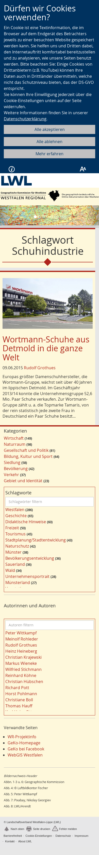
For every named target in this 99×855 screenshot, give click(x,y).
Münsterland (17, 582)
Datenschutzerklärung (25, 119)
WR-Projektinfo (22, 737)
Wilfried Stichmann (23, 669)
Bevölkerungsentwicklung (29, 558)
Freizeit (12, 528)
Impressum (81, 835)
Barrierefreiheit (13, 835)
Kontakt (9, 841)
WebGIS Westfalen (25, 755)
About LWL (25, 841)
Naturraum (14, 444)
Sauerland (15, 564)
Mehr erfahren (49, 154)
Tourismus (15, 534)
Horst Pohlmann (21, 693)
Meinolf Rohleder (21, 639)
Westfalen (14, 509)
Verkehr (11, 474)
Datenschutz (63, 835)
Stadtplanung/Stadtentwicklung (35, 540)
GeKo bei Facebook (26, 749)
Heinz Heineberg (21, 651)
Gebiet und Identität (23, 480)
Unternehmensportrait (27, 576)
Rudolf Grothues (40, 368)
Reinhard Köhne (20, 675)
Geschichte (16, 515)
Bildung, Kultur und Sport (28, 456)
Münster (13, 552)
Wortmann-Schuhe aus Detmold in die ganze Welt (46, 348)
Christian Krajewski (23, 657)
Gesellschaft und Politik (26, 450)
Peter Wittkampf (21, 633)
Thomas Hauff (18, 706)
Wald (10, 570)
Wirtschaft (14, 438)
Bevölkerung (16, 468)
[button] (7, 215)
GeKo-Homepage (24, 743)
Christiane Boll (19, 700)
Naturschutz (17, 546)
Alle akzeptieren (50, 129)
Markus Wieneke (21, 663)
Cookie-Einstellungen (38, 835)
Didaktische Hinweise (25, 521)
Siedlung (12, 462)
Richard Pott (17, 687)
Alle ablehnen (49, 141)
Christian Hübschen (24, 681)
